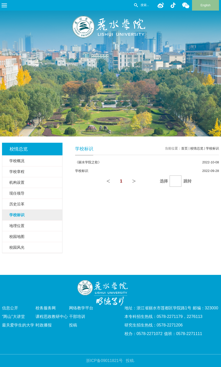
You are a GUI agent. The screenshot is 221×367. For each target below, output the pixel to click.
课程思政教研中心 (52, 316)
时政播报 (44, 325)
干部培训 (77, 316)
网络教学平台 (81, 308)
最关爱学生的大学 (18, 325)
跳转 (187, 181)
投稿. (130, 360)
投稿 (73, 325)
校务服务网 (46, 308)
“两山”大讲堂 (13, 316)
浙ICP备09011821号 (104, 360)
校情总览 (196, 148)
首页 (184, 148)
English (205, 5)
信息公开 (10, 308)
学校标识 (212, 148)
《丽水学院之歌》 (88, 162)
